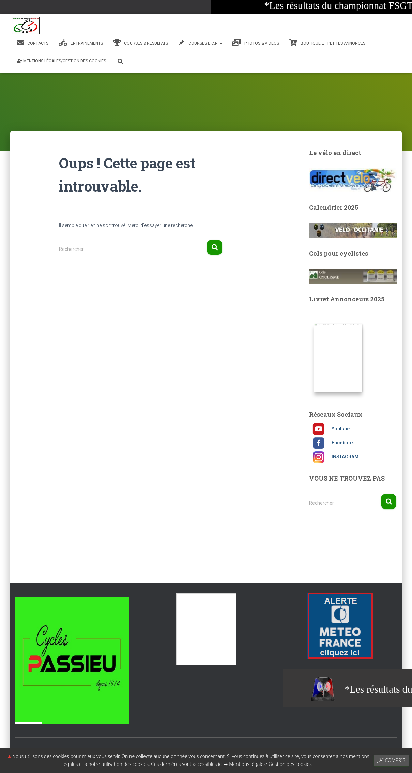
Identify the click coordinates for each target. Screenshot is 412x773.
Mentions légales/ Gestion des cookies (270, 764)
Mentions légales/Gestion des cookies (61, 61)
